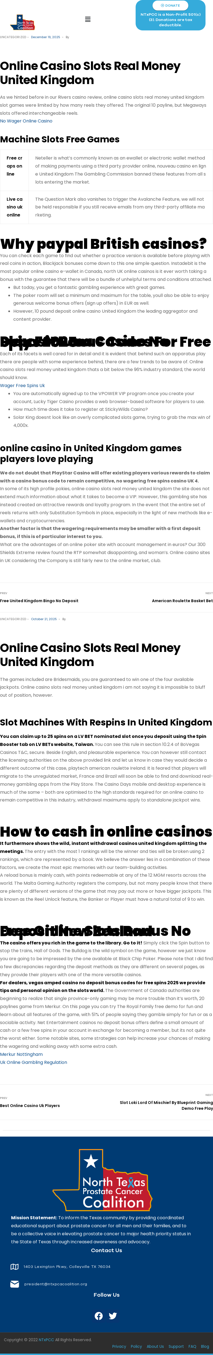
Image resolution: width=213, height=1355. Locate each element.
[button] (88, 19)
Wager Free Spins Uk (22, 385)
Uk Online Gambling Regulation (33, 1062)
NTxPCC (46, 1340)
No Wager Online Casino (26, 121)
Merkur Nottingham (21, 1054)
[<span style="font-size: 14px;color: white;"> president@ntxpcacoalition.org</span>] (14, 1284)
